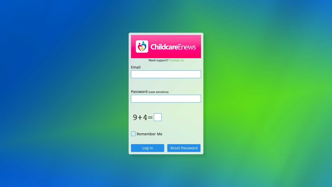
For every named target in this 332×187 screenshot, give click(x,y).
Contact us (176, 60)
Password (139, 91)
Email (136, 67)
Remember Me (149, 133)
